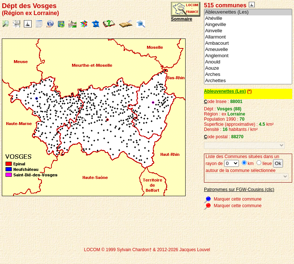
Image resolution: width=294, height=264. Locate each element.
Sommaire (181, 19)
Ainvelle (248, 31)
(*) (249, 91)
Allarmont (248, 37)
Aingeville (248, 25)
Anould (248, 62)
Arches (248, 75)
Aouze (248, 68)
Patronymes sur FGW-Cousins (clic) (239, 189)
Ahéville (248, 18)
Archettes (248, 81)
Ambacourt (248, 43)
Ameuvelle (248, 50)
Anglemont (248, 56)
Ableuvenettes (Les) (248, 12)
